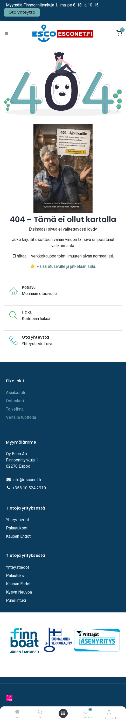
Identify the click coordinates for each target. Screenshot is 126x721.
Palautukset (16, 528)
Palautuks (15, 575)
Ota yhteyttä (22, 12)
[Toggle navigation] (6, 33)
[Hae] (40, 712)
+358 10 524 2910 (29, 487)
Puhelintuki (16, 600)
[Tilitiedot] (109, 712)
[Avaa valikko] (63, 713)
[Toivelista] (85, 712)
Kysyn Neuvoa (19, 592)
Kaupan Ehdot (18, 536)
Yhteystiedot (18, 519)
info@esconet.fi (26, 479)
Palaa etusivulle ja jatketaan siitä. (66, 266)
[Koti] (17, 712)
